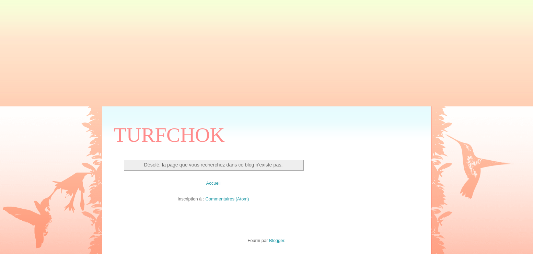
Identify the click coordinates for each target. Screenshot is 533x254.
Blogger (276, 240)
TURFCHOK (169, 135)
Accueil (213, 183)
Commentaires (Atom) (227, 198)
